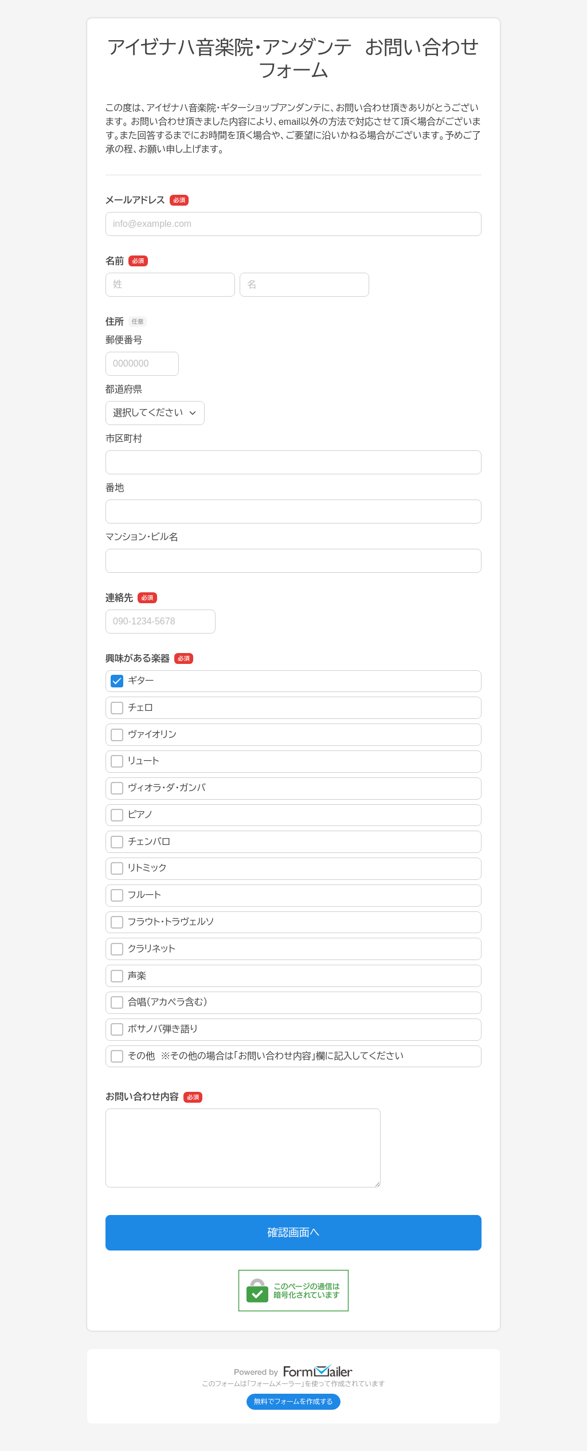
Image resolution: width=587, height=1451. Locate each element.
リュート (135, 761)
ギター (132, 681)
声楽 (128, 976)
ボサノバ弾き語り (154, 1029)
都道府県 (123, 389)
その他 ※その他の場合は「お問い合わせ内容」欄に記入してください (257, 1056)
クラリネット (143, 949)
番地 (114, 488)
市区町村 (123, 438)
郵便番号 (123, 340)
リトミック (138, 868)
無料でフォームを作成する (293, 1402)
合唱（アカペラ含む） (159, 1002)
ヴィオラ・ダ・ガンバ (158, 788)
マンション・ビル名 (141, 537)
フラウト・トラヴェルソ (162, 922)
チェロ (132, 708)
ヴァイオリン (144, 735)
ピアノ (131, 815)
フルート (136, 895)
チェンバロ (140, 842)
